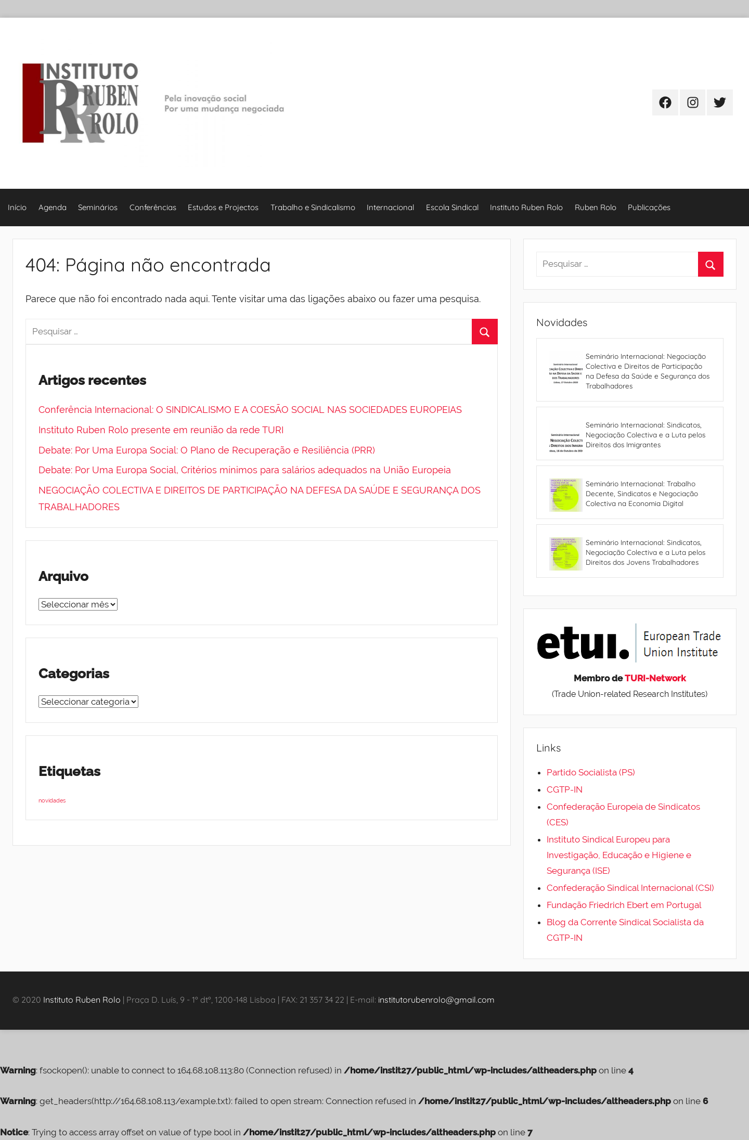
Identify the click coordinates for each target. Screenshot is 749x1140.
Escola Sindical (452, 207)
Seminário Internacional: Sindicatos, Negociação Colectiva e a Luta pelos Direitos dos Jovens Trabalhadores (645, 552)
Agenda (52, 207)
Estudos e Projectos (223, 207)
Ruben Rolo (595, 207)
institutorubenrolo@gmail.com (436, 999)
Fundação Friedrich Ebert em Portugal (624, 905)
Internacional (390, 207)
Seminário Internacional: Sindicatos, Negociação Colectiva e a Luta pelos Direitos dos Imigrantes (645, 434)
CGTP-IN (565, 789)
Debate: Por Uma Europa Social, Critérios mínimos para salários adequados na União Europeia (244, 469)
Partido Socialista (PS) (591, 772)
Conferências (153, 207)
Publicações (649, 207)
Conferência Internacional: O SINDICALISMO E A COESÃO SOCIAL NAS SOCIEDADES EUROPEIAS (250, 409)
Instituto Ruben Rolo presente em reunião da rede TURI (160, 429)
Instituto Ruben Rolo (526, 207)
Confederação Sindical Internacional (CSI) (630, 888)
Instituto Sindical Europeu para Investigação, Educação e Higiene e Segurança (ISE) (619, 855)
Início (17, 207)
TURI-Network (655, 678)
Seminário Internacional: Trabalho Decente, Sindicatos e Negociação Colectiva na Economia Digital (642, 493)
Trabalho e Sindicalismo (312, 207)
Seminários (98, 207)
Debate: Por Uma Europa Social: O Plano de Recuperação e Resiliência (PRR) (206, 450)
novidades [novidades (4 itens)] (52, 800)
